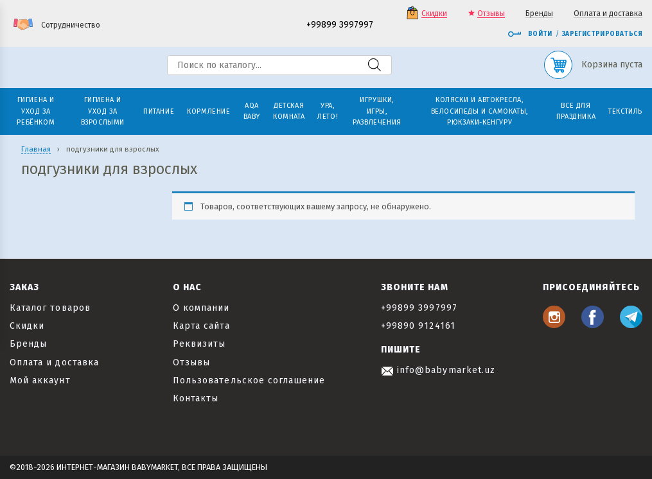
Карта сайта (201, 325)
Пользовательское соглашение (249, 380)
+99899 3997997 (339, 25)
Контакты (195, 398)
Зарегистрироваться (602, 34)
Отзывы (491, 14)
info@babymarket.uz (438, 370)
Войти (529, 34)
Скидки (434, 14)
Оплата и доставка (608, 14)
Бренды (539, 14)
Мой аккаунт (40, 380)
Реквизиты (199, 343)
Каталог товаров (50, 307)
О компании (201, 307)
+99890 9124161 (418, 325)
